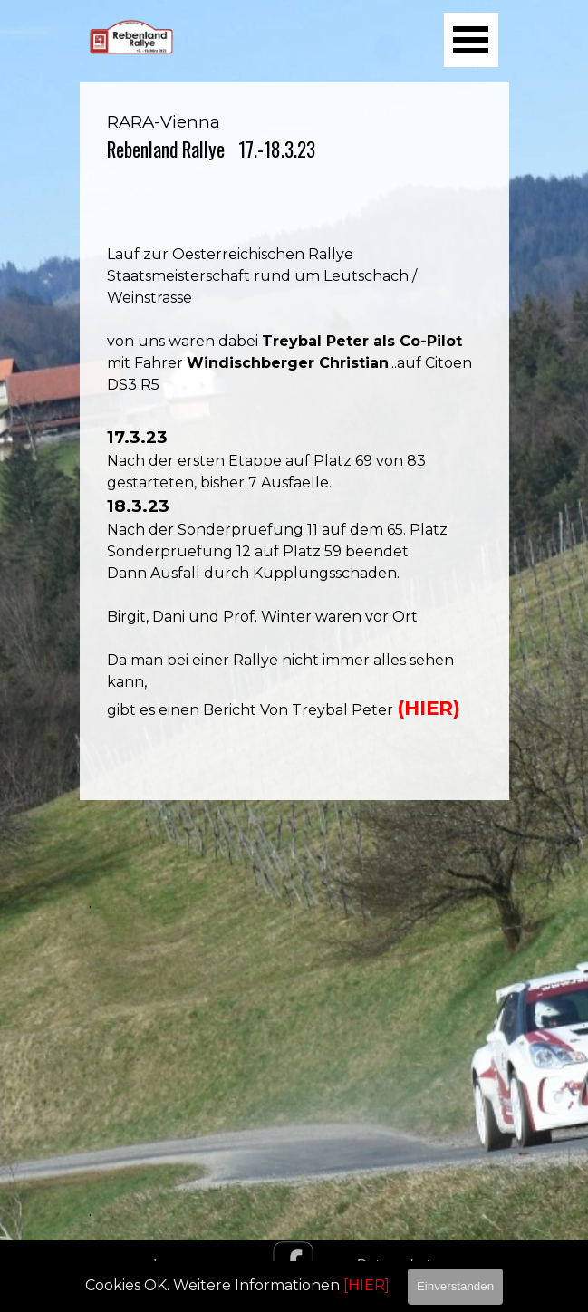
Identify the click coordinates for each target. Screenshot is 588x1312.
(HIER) (428, 707)
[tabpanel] (294, 441)
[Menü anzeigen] (471, 40)
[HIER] (366, 1285)
